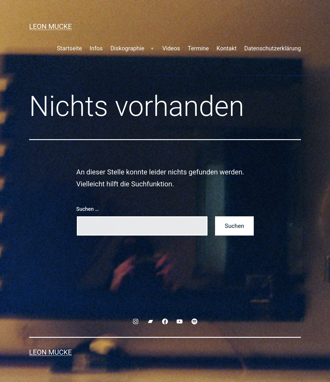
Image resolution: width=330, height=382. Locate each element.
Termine (198, 48)
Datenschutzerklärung (272, 48)
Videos (171, 48)
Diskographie (127, 48)
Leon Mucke (50, 26)
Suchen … (87, 209)
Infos (96, 48)
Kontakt (227, 48)
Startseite (69, 48)
